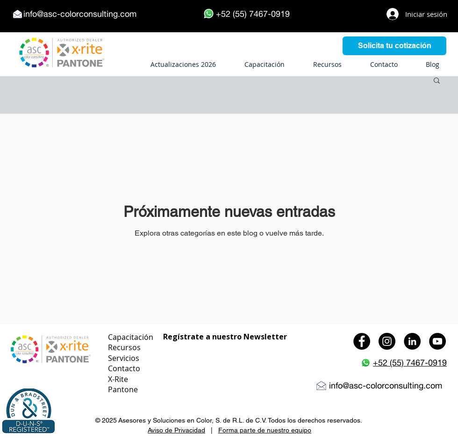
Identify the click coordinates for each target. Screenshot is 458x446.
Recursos (124, 347)
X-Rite (118, 379)
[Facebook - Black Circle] (361, 341)
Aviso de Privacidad (176, 430)
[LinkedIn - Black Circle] (412, 341)
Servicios (123, 358)
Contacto (124, 368)
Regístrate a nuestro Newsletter (225, 336)
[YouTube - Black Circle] (437, 341)
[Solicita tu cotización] (394, 45)
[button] (436, 81)
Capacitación (130, 337)
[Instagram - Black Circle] (387, 341)
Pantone (123, 389)
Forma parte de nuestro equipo (264, 430)
